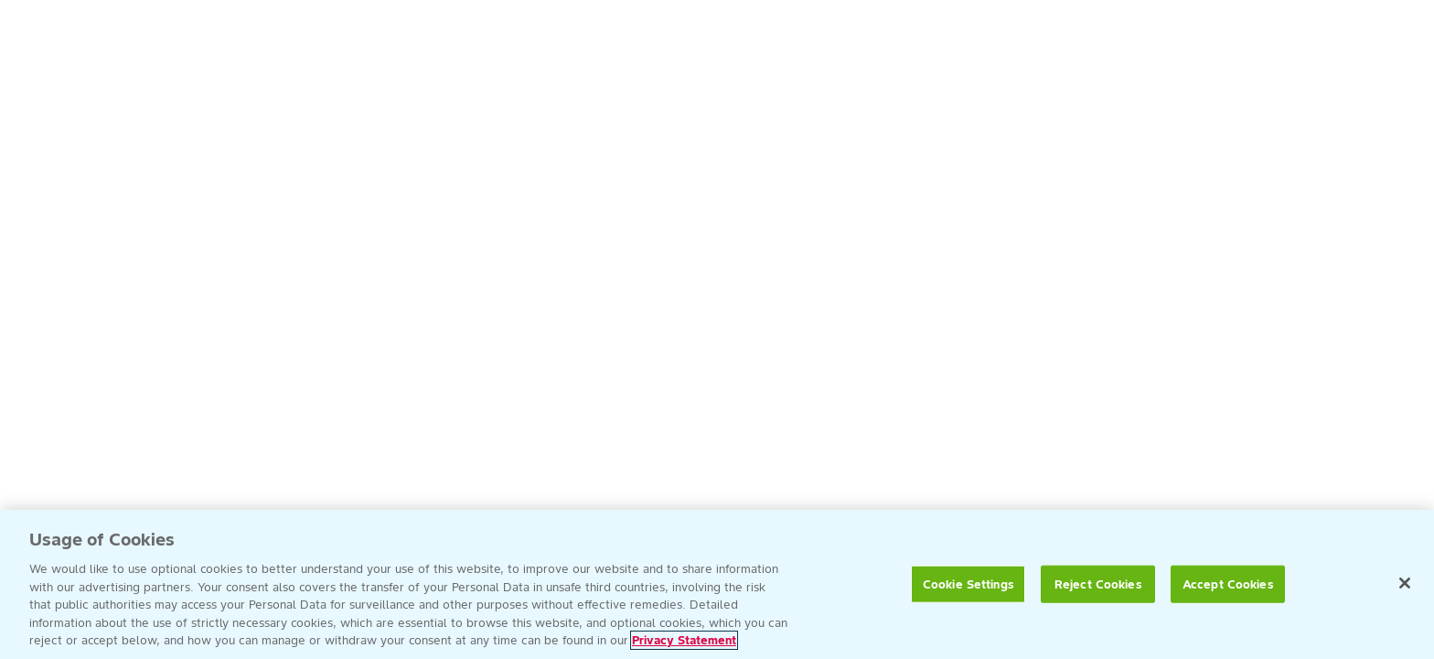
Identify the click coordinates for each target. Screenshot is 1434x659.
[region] (717, 584)
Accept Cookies (1228, 583)
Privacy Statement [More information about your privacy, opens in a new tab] (684, 640)
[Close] (1405, 583)
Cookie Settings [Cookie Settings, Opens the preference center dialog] (968, 583)
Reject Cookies (1098, 583)
